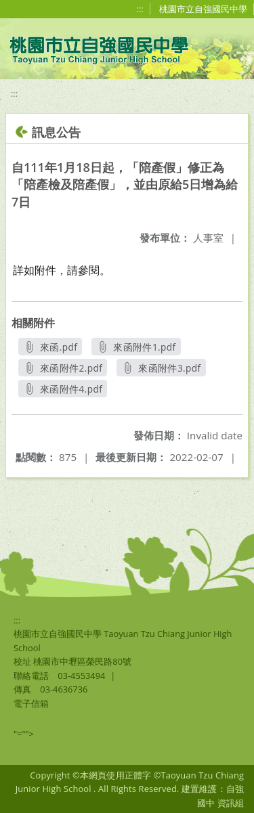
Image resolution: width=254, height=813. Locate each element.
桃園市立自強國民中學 (203, 9)
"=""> (24, 734)
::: (140, 9)
